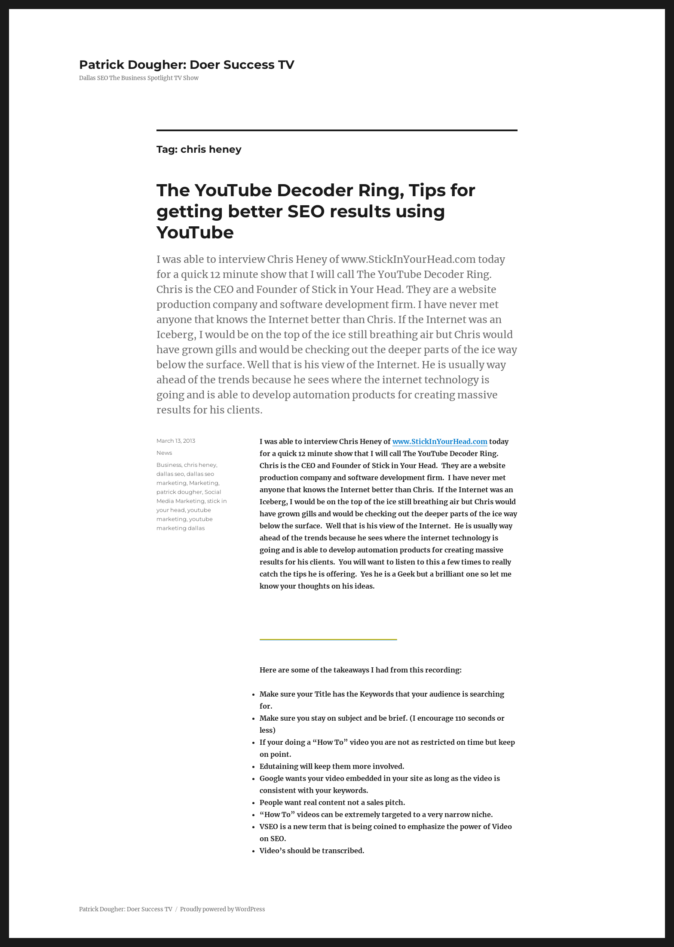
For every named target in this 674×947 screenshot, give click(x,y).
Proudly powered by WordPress (222, 909)
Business (168, 464)
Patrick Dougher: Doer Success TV (186, 64)
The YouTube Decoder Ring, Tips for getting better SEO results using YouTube (315, 211)
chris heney (200, 464)
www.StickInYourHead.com (439, 441)
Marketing (203, 482)
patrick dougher (179, 491)
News (164, 452)
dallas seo (170, 473)
